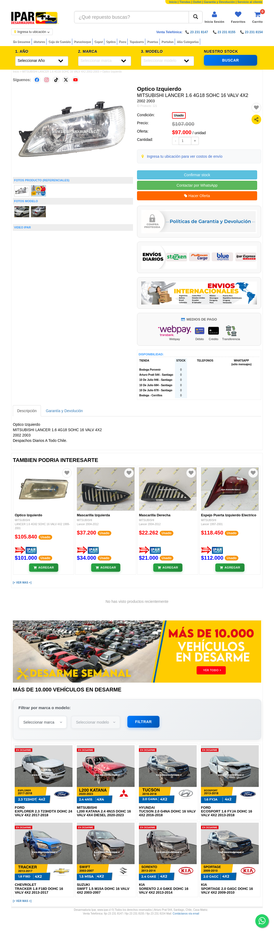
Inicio (173, 1)
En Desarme (21, 41)
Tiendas (184, 1)
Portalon (167, 41)
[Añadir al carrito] (43, 567)
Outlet (197, 1)
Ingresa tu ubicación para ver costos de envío (185, 156)
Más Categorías (187, 41)
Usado (179, 115)
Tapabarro (136, 41)
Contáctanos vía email (186, 913)
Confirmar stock (197, 175)
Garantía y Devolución (219, 1)
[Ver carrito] (257, 17)
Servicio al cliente (249, 1)
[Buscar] (196, 17)
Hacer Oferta (197, 196)
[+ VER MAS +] (22, 582)
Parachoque (82, 41)
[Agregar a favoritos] (256, 107)
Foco (122, 41)
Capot (98, 41)
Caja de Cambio (59, 41)
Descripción (27, 411)
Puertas (152, 41)
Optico (110, 41)
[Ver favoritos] (238, 17)
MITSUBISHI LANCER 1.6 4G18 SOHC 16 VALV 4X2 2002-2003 (60, 71)
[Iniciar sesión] (214, 17)
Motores (39, 41)
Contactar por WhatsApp (197, 185)
